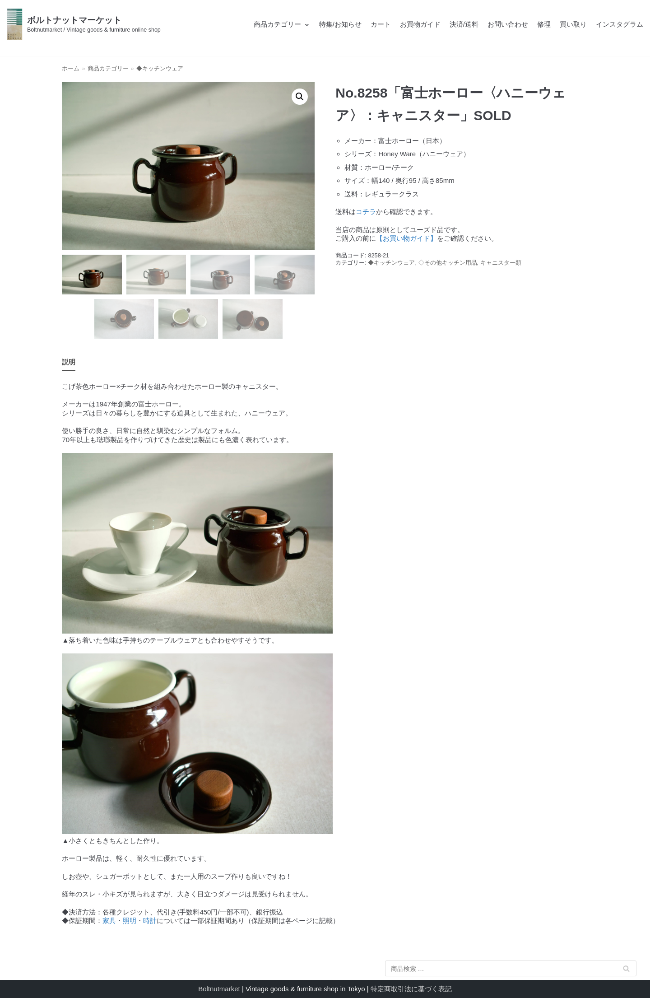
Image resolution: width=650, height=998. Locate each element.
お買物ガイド (420, 24)
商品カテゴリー (108, 68)
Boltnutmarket (219, 989)
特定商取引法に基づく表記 (411, 989)
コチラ (366, 211)
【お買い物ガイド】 (406, 238)
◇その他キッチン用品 (447, 262)
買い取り (573, 24)
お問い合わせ (508, 24)
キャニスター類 (500, 262)
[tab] (68, 362)
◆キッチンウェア (159, 68)
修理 (544, 24)
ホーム (70, 68)
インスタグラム (619, 24)
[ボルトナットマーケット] (84, 24)
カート (381, 24)
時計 (150, 920)
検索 (626, 970)
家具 (109, 920)
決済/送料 (464, 24)
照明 (129, 920)
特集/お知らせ (340, 24)
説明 (68, 362)
